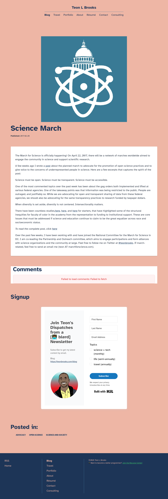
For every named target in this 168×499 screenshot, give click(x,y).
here (57, 210)
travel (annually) (102, 364)
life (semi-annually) (104, 359)
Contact (103, 14)
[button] (64, 385)
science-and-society (56, 435)
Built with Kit (103, 391)
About (80, 14)
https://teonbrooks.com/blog (63, 361)
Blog (47, 14)
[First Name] (104, 319)
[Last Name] (104, 328)
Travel (56, 14)
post (48, 165)
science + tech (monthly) (102, 351)
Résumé (91, 14)
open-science (36, 435)
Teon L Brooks (84, 7)
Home (8, 465)
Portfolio (68, 14)
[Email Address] (104, 337)
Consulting (117, 14)
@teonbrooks (125, 243)
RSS (7, 460)
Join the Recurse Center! (132, 463)
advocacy (21, 435)
